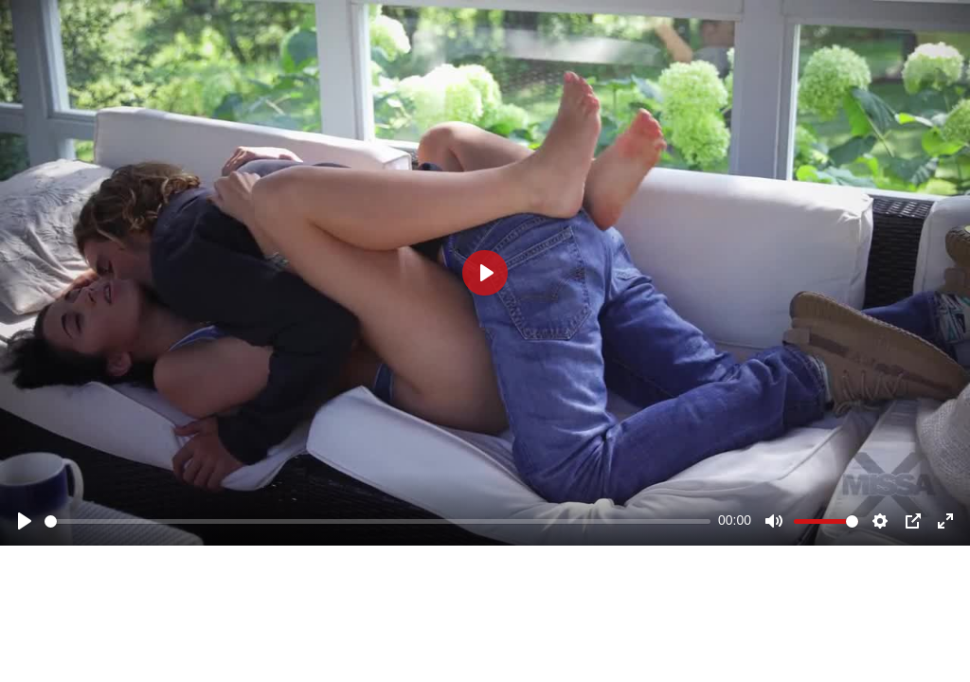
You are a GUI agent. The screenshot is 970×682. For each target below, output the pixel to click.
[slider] (377, 521)
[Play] (24, 521)
